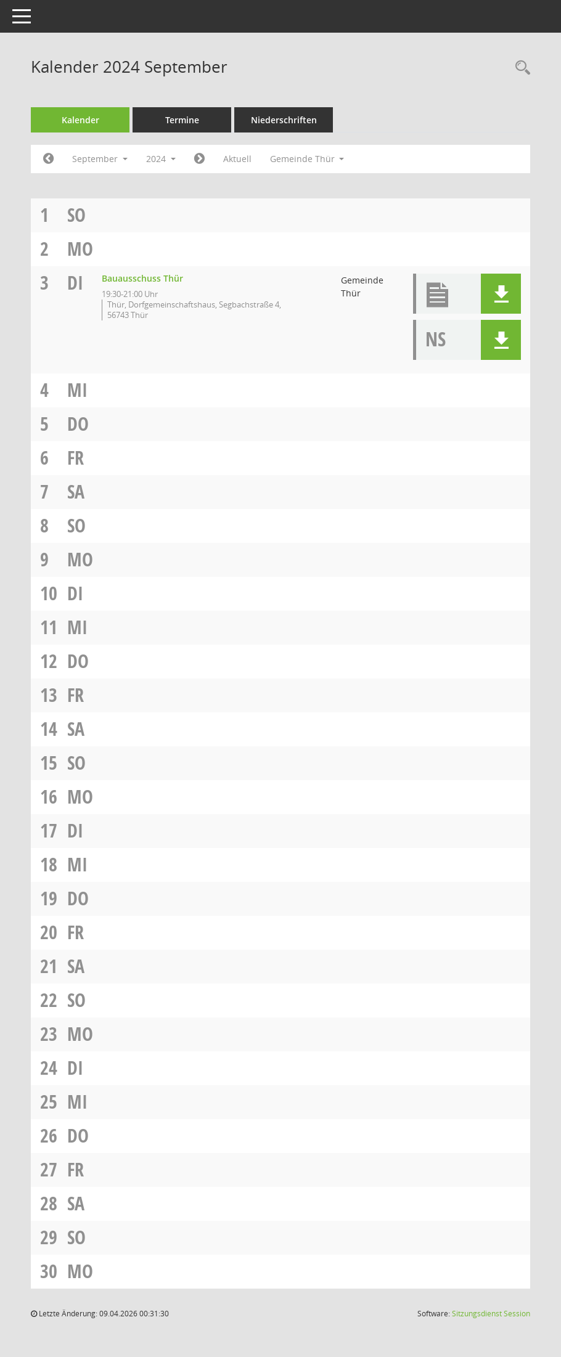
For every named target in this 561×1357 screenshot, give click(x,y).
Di (75, 282)
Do (78, 423)
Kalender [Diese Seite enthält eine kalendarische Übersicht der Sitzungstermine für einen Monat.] (80, 120)
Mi (77, 389)
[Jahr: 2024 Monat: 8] (48, 159)
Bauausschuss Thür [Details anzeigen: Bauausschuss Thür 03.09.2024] (142, 278)
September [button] (100, 159)
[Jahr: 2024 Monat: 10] (199, 159)
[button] (501, 294)
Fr (75, 457)
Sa (75, 491)
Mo (80, 248)
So (76, 214)
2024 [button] (161, 159)
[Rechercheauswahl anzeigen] (519, 68)
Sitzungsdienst (491, 1313)
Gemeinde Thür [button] (307, 159)
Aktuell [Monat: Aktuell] (237, 159)
